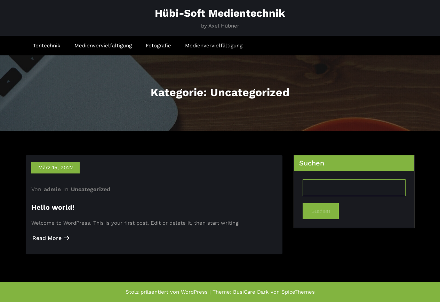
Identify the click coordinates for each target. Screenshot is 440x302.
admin (52, 189)
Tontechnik (47, 45)
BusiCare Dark (251, 292)
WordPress (194, 292)
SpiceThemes (298, 292)
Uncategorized (90, 189)
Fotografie (158, 45)
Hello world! (52, 207)
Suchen (311, 163)
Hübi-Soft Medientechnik (220, 13)
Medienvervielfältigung (103, 45)
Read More (50, 238)
